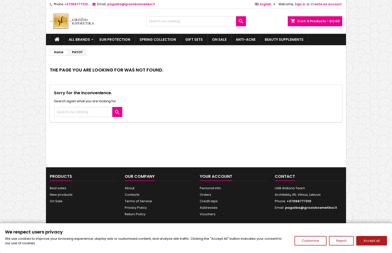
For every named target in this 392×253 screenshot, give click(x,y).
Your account (216, 176)
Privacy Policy (136, 207)
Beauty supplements (284, 39)
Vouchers (208, 214)
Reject (341, 240)
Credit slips (209, 201)
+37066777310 (76, 4)
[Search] (196, 21)
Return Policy (135, 214)
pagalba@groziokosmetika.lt (131, 4)
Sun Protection (114, 39)
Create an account (326, 4)
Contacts (132, 194)
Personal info (210, 188)
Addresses (209, 207)
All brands (79, 39)
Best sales (58, 188)
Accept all (372, 240)
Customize (310, 240)
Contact (285, 176)
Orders (205, 194)
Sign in (300, 4)
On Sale (219, 39)
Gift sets (194, 39)
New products (61, 194)
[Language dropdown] (265, 4)
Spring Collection (158, 39)
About (129, 188)
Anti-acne (246, 39)
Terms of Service (138, 201)
